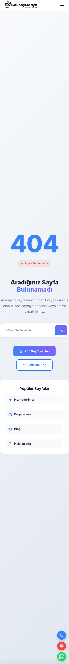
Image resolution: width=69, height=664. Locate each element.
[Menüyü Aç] (62, 5)
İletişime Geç (34, 365)
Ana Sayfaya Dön (34, 351)
